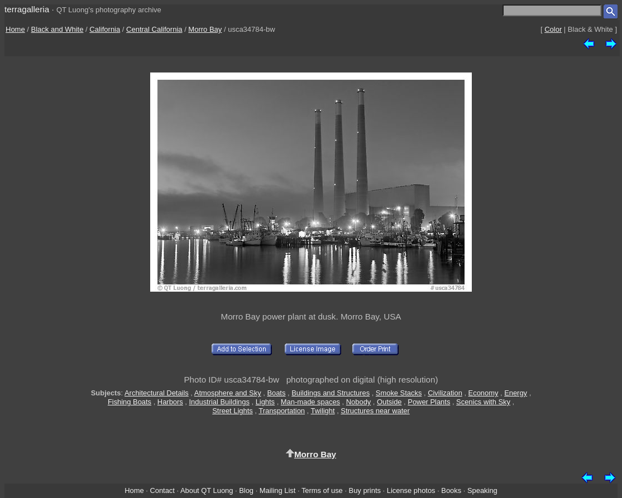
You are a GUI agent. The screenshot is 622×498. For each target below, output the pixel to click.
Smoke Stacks (399, 393)
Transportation (282, 411)
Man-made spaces (310, 402)
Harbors (170, 402)
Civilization (445, 393)
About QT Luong (206, 490)
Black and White (57, 29)
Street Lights (232, 411)
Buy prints (365, 490)
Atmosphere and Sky (227, 393)
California (104, 29)
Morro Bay (205, 29)
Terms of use (322, 490)
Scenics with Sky (483, 402)
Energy (515, 393)
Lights (265, 402)
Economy (483, 393)
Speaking (482, 490)
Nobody (358, 402)
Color (553, 29)
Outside (389, 402)
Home (15, 29)
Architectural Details (157, 393)
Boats (276, 393)
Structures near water (375, 411)
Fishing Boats (129, 402)
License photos (411, 490)
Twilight (323, 411)
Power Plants (429, 402)
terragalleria (26, 9)
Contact (162, 490)
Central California (154, 29)
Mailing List (278, 490)
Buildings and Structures (330, 393)
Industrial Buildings (219, 402)
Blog (246, 490)
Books (451, 490)
